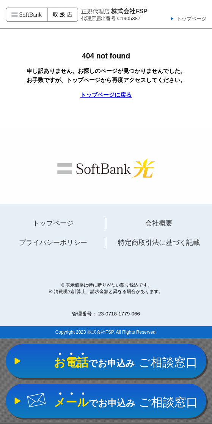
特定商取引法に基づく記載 (159, 242)
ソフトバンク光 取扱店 (42, 14)
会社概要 (159, 223)
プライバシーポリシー (53, 242)
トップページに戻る (106, 95)
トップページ (191, 19)
